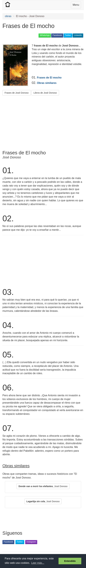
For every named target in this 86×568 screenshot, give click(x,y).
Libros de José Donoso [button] (45, 92)
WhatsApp (45, 35)
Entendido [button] (70, 561)
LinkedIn (78, 35)
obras (8, 16)
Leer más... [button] (37, 563)
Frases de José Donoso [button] (17, 92)
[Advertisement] (40, 121)
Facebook (57, 35)
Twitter (68, 35)
